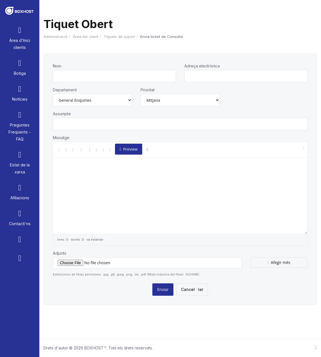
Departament (65, 89)
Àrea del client (85, 36)
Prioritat (148, 89)
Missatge (61, 137)
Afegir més (278, 262)
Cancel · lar (192, 289)
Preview (128, 149)
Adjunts (59, 253)
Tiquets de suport (119, 36)
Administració (55, 36)
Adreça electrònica (202, 66)
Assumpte (62, 113)
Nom (57, 66)
